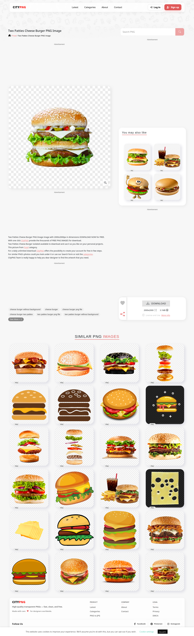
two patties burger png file (48, 314)
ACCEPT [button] (162, 631)
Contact (118, 7)
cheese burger (51, 309)
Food (26, 247)
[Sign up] (172, 7)
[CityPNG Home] (19, 7)
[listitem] (139, 624)
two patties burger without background (81, 314)
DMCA (155, 615)
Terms (155, 607)
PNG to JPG (95, 615)
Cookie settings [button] (146, 631)
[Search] (179, 32)
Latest (75, 7)
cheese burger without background (25, 309)
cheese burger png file (72, 309)
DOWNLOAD (156, 303)
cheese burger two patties (21, 314)
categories (88, 254)
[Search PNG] (148, 32)
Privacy (156, 611)
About (105, 7)
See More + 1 (16, 319)
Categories (90, 7)
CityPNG (25, 240)
